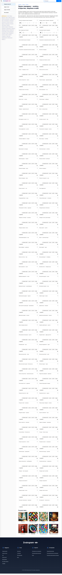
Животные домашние (5, 21)
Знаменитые (12, 21)
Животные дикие (11, 20)
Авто (8, 18)
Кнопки (8, 24)
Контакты (19, 552)
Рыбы (7, 35)
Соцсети (3, 37)
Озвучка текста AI (7, 5)
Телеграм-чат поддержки (36, 552)
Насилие (11, 26)
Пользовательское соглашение (52, 554)
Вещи (11, 18)
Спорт (7, 37)
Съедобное (4, 38)
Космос (11, 24)
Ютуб (33, 556)
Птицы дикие (4, 34)
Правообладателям (50, 552)
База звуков (4, 560)
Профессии (12, 32)
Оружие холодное (5, 29)
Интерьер (11, 23)
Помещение (11, 29)
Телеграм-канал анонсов (36, 554)
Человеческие (4, 40)
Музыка (3, 26)
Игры (3, 23)
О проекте (19, 554)
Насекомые (7, 26)
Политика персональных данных (53, 556)
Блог (18, 558)
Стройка (9, 37)
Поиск (58, 1)
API (3, 556)
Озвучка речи (4, 552)
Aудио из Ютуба (7, 11)
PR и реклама (19, 556)
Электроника (10, 40)
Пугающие (3, 35)
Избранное (4, 18)
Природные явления (5, 32)
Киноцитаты (4, 24)
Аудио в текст (6, 8)
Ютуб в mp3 (4, 558)
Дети (7, 20)
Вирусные (3, 20)
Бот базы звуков (5, 562)
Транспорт (8, 38)
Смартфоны (11, 35)
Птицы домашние (10, 34)
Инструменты (7, 23)
